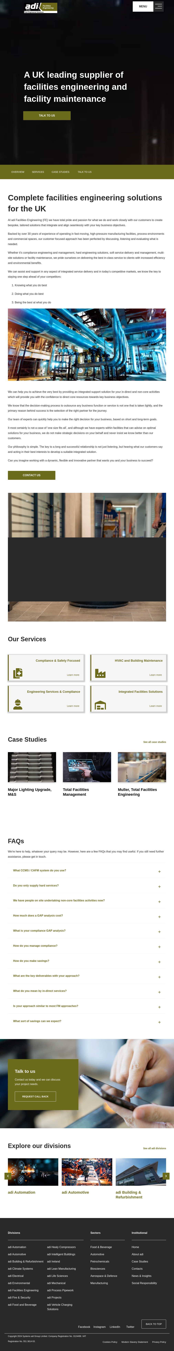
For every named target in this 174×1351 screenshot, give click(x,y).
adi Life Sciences (57, 1276)
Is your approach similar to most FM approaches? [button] (45, 1006)
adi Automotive (17, 1254)
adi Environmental (19, 1283)
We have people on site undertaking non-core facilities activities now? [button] (59, 900)
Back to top (154, 1324)
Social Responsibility (144, 1283)
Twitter (130, 1327)
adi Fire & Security (19, 1297)
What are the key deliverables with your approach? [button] (46, 976)
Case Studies (140, 1261)
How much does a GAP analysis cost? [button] (38, 915)
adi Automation (17, 1247)
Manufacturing (99, 1283)
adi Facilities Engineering (23, 1290)
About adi (137, 1254)
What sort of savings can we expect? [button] (37, 1021)
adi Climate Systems (20, 1268)
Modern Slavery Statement (135, 1342)
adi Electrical (16, 1276)
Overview (17, 172)
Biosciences (97, 1268)
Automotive (97, 1254)
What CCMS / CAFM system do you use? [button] (39, 870)
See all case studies (154, 742)
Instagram (99, 1327)
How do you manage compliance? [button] (35, 945)
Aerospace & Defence (103, 1276)
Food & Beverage (101, 1247)
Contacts (137, 1268)
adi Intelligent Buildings (61, 1254)
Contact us (32, 475)
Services (38, 172)
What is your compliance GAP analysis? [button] (39, 930)
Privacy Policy (159, 1342)
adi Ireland (53, 1261)
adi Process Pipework (60, 1290)
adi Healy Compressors (61, 1247)
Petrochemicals (99, 1261)
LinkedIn (115, 1327)
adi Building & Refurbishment (25, 1261)
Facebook (84, 1327)
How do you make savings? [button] (31, 961)
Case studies (60, 172)
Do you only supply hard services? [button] (36, 885)
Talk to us (48, 115)
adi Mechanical (56, 1283)
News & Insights (141, 1276)
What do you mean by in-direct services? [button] (40, 991)
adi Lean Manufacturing (61, 1268)
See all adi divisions (154, 1148)
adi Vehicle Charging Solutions (59, 1307)
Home (135, 1247)
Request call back (35, 1096)
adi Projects (54, 1297)
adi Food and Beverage (22, 1304)
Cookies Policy (110, 1342)
